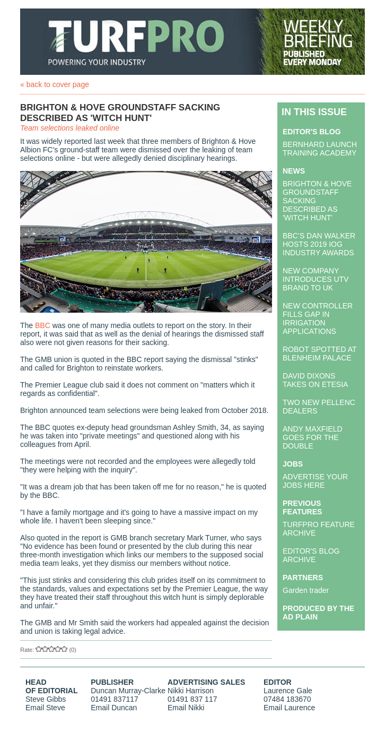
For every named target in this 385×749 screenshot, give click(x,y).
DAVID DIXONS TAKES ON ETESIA (315, 380)
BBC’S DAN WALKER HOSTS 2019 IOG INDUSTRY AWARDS (319, 244)
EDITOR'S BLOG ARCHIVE (311, 555)
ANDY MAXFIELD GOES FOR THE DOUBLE (313, 437)
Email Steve (45, 707)
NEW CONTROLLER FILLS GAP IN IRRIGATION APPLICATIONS (318, 318)
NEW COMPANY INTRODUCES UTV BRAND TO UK (315, 279)
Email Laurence (289, 707)
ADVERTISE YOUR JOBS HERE (315, 480)
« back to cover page (54, 84)
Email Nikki (186, 707)
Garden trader (306, 590)
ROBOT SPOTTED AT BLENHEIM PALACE (319, 353)
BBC (42, 325)
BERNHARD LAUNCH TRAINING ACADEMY (320, 148)
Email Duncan (114, 707)
